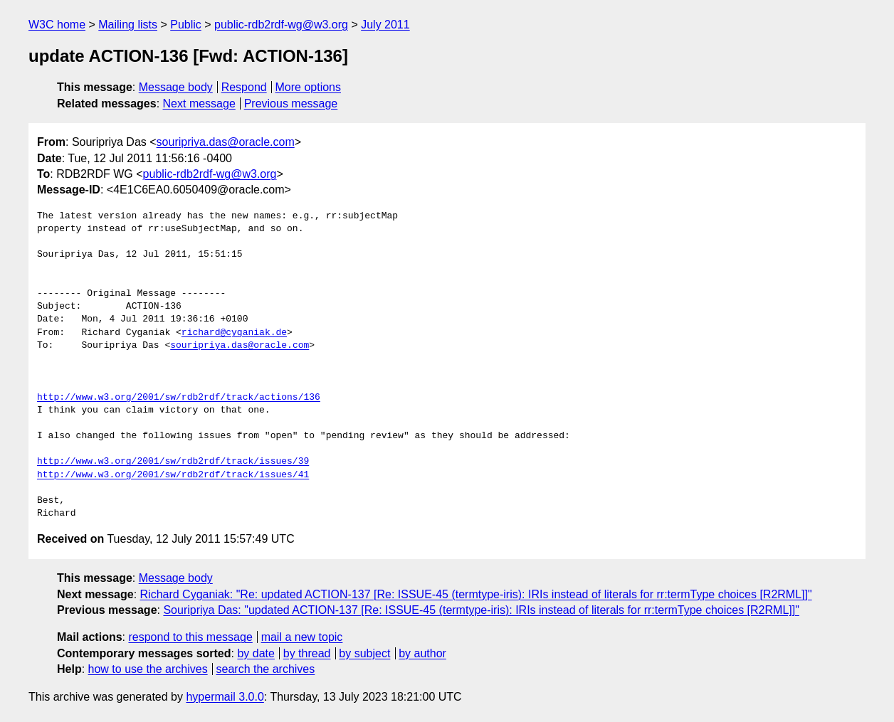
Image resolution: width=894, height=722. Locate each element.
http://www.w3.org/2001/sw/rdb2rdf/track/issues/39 (173, 461)
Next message (199, 103)
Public (185, 24)
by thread (307, 653)
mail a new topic (302, 637)
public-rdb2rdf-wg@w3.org (281, 24)
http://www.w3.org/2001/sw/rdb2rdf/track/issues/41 (173, 475)
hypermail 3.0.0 (224, 697)
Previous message (291, 103)
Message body (176, 87)
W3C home (56, 24)
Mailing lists (127, 24)
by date (255, 653)
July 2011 (385, 24)
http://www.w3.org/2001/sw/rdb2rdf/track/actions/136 (178, 397)
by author (422, 653)
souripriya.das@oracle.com (226, 142)
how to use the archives (148, 669)
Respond (244, 87)
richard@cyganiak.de (234, 333)
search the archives (265, 669)
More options (308, 87)
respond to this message (190, 637)
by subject (364, 653)
